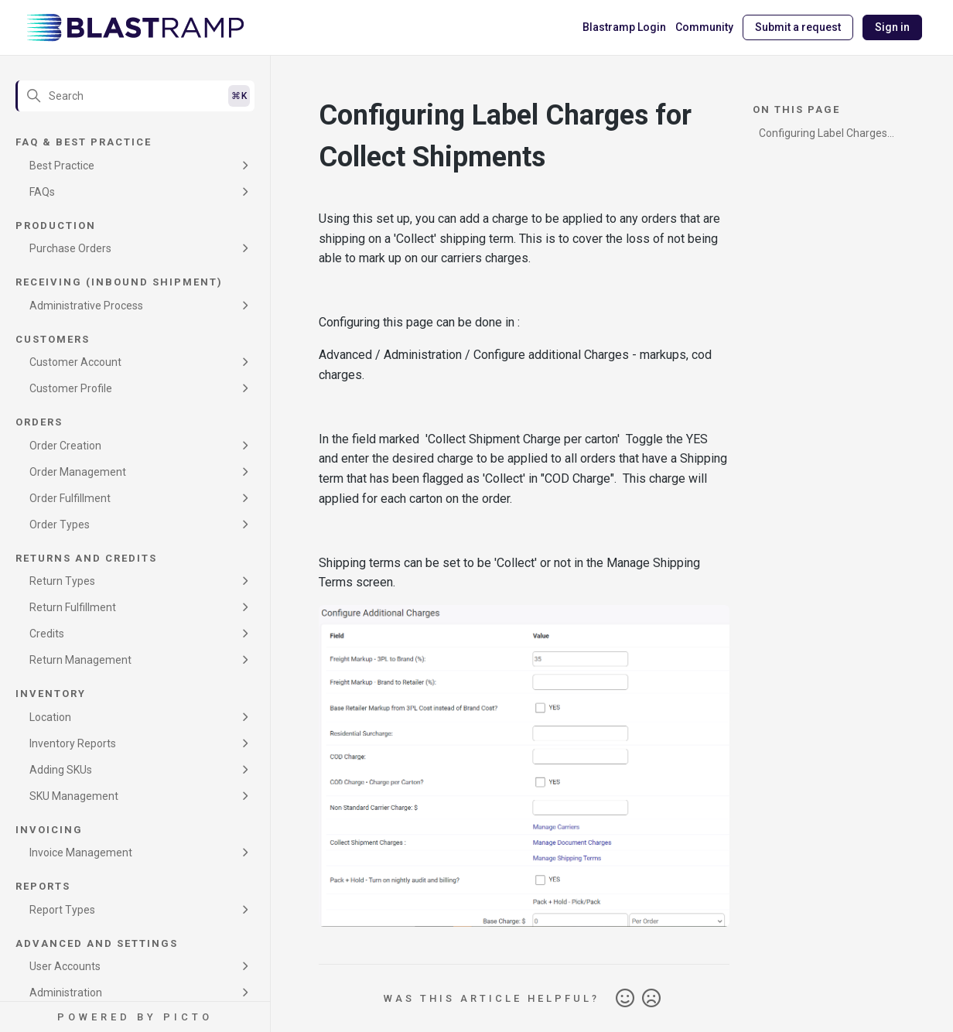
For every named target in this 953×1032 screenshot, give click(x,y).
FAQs (42, 192)
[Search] (134, 95)
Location (50, 717)
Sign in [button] (892, 27)
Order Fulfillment (70, 498)
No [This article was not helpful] (651, 999)
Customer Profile (70, 388)
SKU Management (73, 796)
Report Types (62, 910)
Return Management (80, 660)
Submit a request (798, 27)
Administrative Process (86, 305)
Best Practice (61, 165)
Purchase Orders (70, 248)
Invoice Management (80, 852)
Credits (46, 633)
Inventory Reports (72, 743)
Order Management (77, 472)
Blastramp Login (624, 27)
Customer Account (75, 362)
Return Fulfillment (72, 607)
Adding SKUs (60, 770)
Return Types (62, 581)
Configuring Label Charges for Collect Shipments (823, 136)
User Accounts (65, 966)
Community (704, 27)
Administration (65, 992)
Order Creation (65, 445)
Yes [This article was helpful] (625, 999)
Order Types (59, 524)
